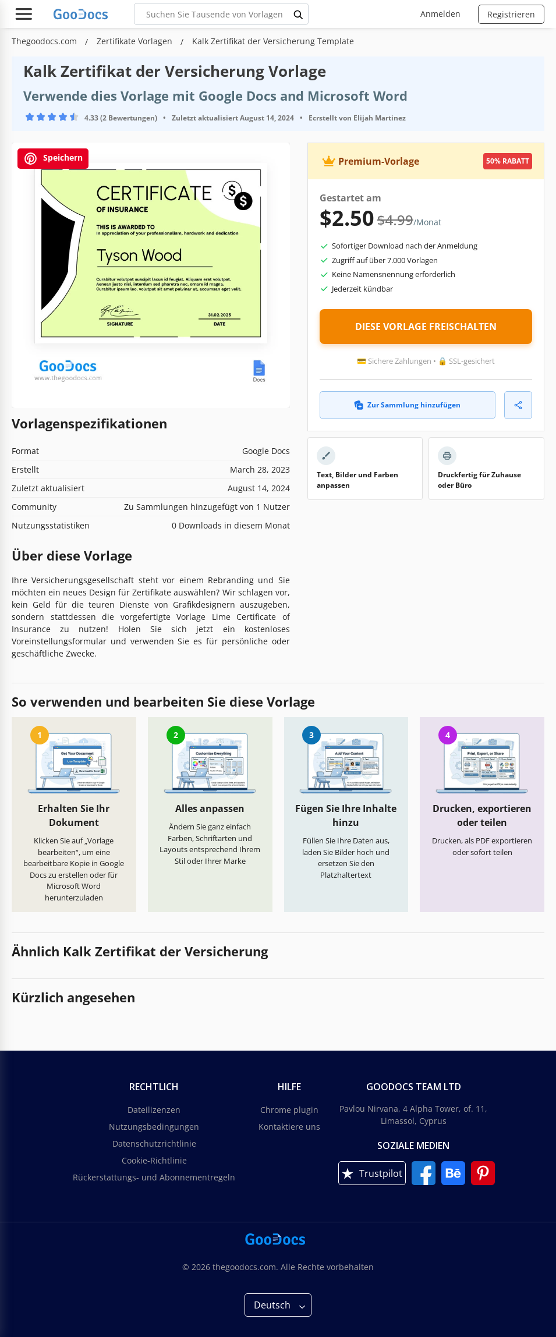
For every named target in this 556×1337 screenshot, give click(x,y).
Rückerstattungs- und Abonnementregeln (154, 1177)
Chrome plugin (289, 1109)
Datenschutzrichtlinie (154, 1143)
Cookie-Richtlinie (154, 1160)
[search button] (298, 14)
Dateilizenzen (154, 1109)
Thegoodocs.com (45, 41)
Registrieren (511, 14)
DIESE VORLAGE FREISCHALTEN (426, 326)
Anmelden (440, 13)
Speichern (53, 158)
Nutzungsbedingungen (154, 1126)
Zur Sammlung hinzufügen (407, 405)
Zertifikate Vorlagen (136, 41)
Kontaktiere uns (289, 1126)
